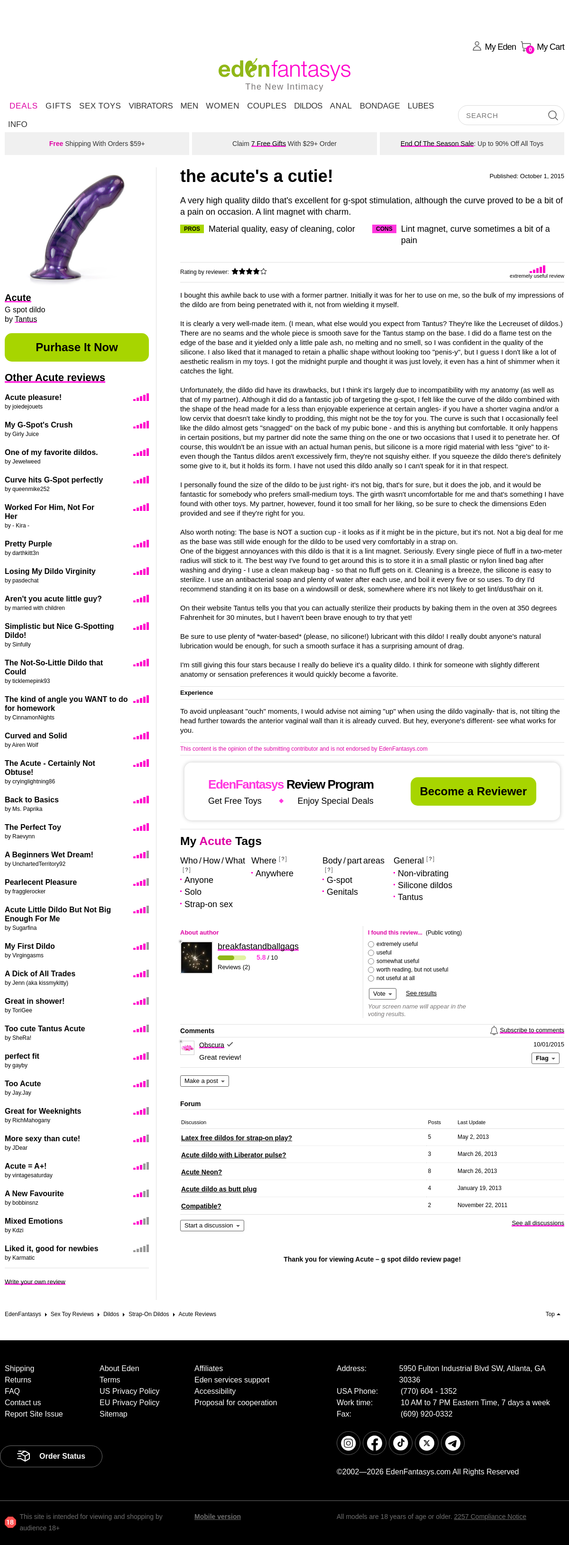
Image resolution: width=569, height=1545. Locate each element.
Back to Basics (32, 800)
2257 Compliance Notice (490, 1516)
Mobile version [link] (217, 1516)
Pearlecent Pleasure (41, 882)
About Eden (119, 1368)
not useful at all (395, 978)
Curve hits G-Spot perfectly (54, 480)
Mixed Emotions (34, 1221)
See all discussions (538, 1223)
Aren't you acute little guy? (53, 599)
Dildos (308, 105)
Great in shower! (34, 1001)
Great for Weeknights (43, 1111)
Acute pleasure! (33, 397)
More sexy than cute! (42, 1139)
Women (222, 105)
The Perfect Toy (33, 827)
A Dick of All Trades (40, 974)
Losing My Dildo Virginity (50, 571)
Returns (18, 1380)
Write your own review (35, 1281)
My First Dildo (30, 946)
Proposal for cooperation (235, 1403)
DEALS (23, 105)
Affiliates (208, 1368)
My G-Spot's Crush (39, 425)
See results (421, 993)
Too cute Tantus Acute (45, 1029)
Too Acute (23, 1084)
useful (384, 952)
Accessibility (215, 1391)
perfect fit (22, 1056)
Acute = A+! (25, 1166)
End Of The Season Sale (437, 143)
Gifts (59, 105)
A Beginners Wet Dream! (49, 855)
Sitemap (114, 1414)
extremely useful (397, 944)
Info (18, 124)
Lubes (421, 105)
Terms (110, 1380)
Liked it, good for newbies (51, 1249)
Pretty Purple (28, 544)
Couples (266, 105)
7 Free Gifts (268, 143)
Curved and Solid (36, 736)
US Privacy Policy (129, 1391)
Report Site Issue (34, 1414)
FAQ (12, 1391)
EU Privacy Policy (129, 1403)
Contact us (23, 1403)
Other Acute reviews (55, 377)
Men (189, 105)
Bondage (380, 105)
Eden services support (231, 1380)
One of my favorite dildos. (51, 452)
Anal (341, 105)
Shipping (19, 1368)
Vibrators (150, 105)
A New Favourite (34, 1194)
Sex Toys (100, 105)
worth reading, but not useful (412, 969)
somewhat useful (397, 961)
